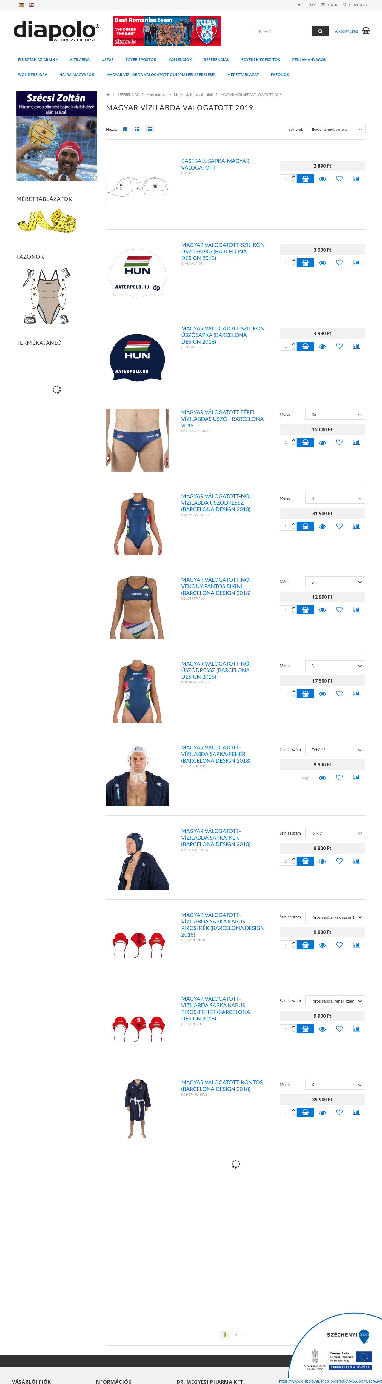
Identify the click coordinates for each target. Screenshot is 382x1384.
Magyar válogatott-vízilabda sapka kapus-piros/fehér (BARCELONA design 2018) (215, 1008)
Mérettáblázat (243, 74)
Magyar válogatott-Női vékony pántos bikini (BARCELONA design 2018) (216, 586)
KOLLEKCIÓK (180, 59)
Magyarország (157, 94)
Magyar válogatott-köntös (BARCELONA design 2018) (222, 1085)
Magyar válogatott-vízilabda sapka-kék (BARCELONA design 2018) (215, 837)
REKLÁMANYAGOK (309, 59)
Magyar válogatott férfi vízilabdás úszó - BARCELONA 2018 (222, 419)
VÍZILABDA (80, 59)
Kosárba (305, 178)
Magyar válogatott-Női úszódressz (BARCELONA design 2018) (216, 670)
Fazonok (280, 74)
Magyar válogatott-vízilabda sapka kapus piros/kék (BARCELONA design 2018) (222, 925)
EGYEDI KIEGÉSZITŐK (261, 59)
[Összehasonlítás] (356, 178)
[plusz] (294, 181)
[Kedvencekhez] (339, 178)
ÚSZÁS (108, 59)
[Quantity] (288, 178)
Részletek (322, 178)
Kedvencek (356, 5)
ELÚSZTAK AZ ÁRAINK (38, 59)
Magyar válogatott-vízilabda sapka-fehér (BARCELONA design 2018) (215, 754)
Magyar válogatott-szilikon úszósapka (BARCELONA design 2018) (222, 251)
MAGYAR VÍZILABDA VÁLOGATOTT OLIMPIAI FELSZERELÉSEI (160, 74)
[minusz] (294, 176)
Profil (326, 5)
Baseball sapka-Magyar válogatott (215, 164)
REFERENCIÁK (216, 59)
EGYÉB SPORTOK (141, 59)
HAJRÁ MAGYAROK (76, 74)
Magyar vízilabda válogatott (193, 94)
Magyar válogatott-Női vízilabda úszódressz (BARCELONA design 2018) (216, 502)
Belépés (300, 5)
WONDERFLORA (32, 74)
